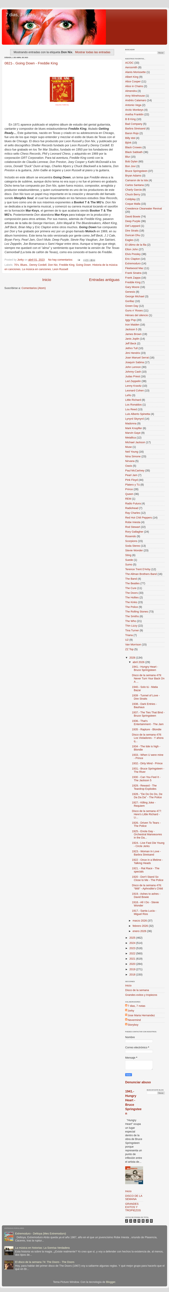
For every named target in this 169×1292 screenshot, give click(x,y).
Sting (128, 555)
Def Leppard (132, 225)
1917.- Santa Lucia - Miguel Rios (144, 912)
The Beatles (132, 583)
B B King (130, 119)
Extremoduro (133, 263)
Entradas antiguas (104, 280)
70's (16, 264)
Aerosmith (131, 67)
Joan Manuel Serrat (137, 357)
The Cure (130, 588)
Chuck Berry (132, 194)
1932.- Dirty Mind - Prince (147, 763)
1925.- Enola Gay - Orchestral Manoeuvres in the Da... (147, 834)
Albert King (131, 76)
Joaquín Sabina (134, 362)
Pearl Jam (131, 475)
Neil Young (131, 451)
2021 (132, 958)
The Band (131, 578)
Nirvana (129, 461)
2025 (132, 937)
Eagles (129, 240)
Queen (129, 494)
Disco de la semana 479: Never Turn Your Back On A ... (148, 678)
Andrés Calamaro (135, 100)
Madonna (130, 423)
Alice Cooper (133, 81)
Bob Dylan (131, 161)
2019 (132, 969)
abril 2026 (139, 662)
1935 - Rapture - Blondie (146, 729)
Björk (128, 142)
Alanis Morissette (135, 72)
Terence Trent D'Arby (137, 569)
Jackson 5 (131, 329)
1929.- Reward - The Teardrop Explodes (144, 787)
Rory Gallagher (134, 531)
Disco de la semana (137, 990)
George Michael (134, 296)
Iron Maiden (132, 324)
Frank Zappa (132, 277)
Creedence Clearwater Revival (143, 208)
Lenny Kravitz (133, 385)
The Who (130, 621)
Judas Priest (132, 376)
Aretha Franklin (134, 114)
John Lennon (133, 367)
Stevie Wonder (134, 550)
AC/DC (129, 62)
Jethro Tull (131, 348)
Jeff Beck (130, 343)
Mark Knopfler (133, 428)
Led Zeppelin (133, 381)
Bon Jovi (130, 166)
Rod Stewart (132, 526)
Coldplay (130, 199)
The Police (131, 606)
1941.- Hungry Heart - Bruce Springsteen (145, 668)
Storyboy (133, 1024)
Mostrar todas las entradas (92, 52)
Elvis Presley (133, 254)
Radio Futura (133, 503)
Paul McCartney (134, 470)
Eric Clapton (132, 258)
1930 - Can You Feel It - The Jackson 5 (146, 778)
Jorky (131, 1010)
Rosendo (130, 536)
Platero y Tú (132, 484)
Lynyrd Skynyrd (134, 418)
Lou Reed (131, 409)
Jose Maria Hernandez (141, 1015)
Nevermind (134, 1020)
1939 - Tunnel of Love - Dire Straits (146, 697)
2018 (132, 974)
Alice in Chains (134, 86)
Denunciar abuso (138, 1082)
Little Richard (133, 399)
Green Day (131, 305)
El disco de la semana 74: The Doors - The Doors (44, 1262)
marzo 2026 (140, 920)
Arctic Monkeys (134, 109)
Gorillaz (129, 301)
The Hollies (132, 597)
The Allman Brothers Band (141, 574)
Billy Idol (130, 138)
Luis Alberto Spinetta (137, 414)
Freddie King (66, 264)
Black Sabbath (134, 152)
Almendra (131, 90)
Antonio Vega (133, 105)
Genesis (130, 291)
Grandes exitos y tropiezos (141, 994)
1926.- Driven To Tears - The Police (146, 824)
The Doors (131, 592)
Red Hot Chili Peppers (138, 517)
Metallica (130, 437)
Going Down (83, 264)
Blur (127, 156)
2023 (132, 948)
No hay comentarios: (61, 259)
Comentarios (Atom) (34, 288)
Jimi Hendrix (132, 352)
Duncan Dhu (132, 235)
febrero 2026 (141, 925)
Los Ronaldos (133, 404)
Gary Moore (132, 287)
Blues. (24, 264)
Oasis (128, 465)
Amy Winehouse (135, 95)
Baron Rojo (132, 133)
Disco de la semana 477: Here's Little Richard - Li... (147, 814)
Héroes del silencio (136, 315)
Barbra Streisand (135, 128)
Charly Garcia (133, 189)
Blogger (110, 1282)
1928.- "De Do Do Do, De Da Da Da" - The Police (147, 795)
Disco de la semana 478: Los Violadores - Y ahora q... (147, 738)
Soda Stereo (132, 545)
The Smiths (132, 616)
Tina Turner (132, 630)
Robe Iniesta (132, 522)
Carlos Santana (134, 185)
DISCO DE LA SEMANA (133, 1197)
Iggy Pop (130, 320)
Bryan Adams (133, 175)
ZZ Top (129, 649)
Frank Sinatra (133, 272)
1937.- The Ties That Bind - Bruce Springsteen (148, 714)
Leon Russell (60, 269)
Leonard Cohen (134, 390)
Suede (129, 559)
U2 (127, 639)
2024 (132, 943)
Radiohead (131, 508)
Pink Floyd (131, 479)
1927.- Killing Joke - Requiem (144, 804)
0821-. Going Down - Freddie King (31, 63)
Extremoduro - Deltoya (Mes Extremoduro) (40, 1233)
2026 (132, 657)
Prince (129, 489)
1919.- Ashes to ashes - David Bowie (146, 895)
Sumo (128, 564)
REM (128, 498)
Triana (129, 635)
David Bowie (132, 216)
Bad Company (133, 123)
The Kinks (131, 602)
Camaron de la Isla (136, 180)
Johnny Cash (133, 371)
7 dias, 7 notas (20, 14)
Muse (128, 446)
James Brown (133, 334)
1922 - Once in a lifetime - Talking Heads (147, 861)
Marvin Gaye (132, 432)
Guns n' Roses (134, 310)
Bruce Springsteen (136, 170)
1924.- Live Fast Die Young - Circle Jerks (148, 844)
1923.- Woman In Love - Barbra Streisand (146, 853)
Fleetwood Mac (134, 268)
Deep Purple (132, 221)
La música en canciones (36, 269)
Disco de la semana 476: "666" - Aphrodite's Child (147, 887)
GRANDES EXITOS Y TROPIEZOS (133, 1207)
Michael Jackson (135, 442)
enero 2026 (140, 931)
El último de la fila (135, 244)
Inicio (46, 280)
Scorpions (131, 541)
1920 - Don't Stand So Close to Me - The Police (147, 878)
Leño (128, 395)
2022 (132, 953)
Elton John (131, 249)
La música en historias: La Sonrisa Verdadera (42, 1247)
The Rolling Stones (136, 611)
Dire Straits (132, 230)
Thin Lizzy (131, 625)
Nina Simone (133, 456)
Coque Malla (132, 203)
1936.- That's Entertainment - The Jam (147, 722)
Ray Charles (132, 512)
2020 (132, 963)
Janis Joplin (132, 338)
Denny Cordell (38, 264)
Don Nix (53, 264)
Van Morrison (133, 644)
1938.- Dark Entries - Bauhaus (144, 705)
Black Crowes (133, 147)
